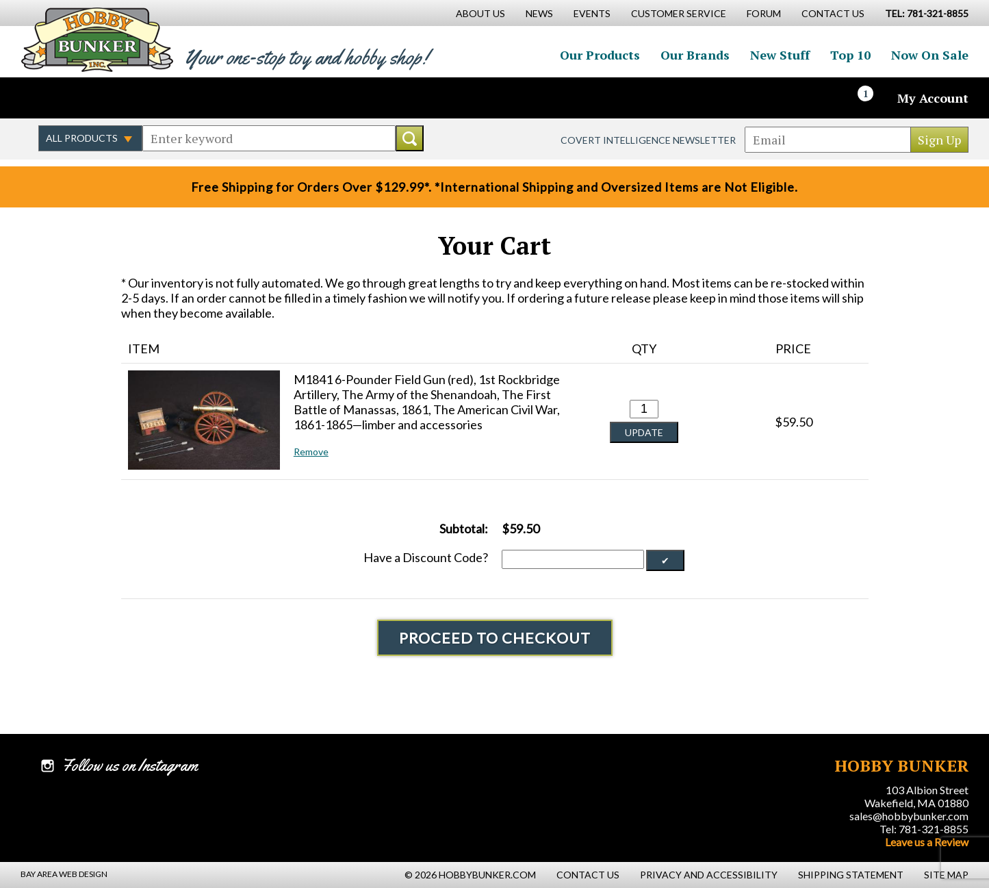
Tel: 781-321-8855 (923, 828)
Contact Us (832, 13)
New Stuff (780, 55)
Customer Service (678, 13)
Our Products (600, 55)
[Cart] (873, 98)
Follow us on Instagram (110, 98)
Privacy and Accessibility (709, 874)
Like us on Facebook (51, 98)
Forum (764, 13)
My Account (932, 98)
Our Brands (695, 55)
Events (592, 13)
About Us (480, 13)
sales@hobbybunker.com (908, 815)
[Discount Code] (573, 559)
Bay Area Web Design (64, 874)
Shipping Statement (850, 874)
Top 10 (850, 55)
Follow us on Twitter (81, 98)
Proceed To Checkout (495, 638)
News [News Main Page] (539, 13)
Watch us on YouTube (140, 98)
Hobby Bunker (97, 39)
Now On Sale (929, 55)
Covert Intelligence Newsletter (648, 140)
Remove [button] (311, 451)
